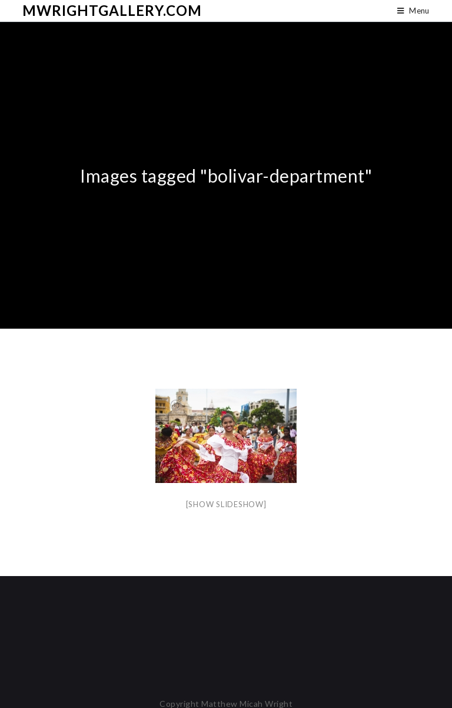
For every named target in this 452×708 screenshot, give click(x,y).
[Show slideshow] (226, 504)
